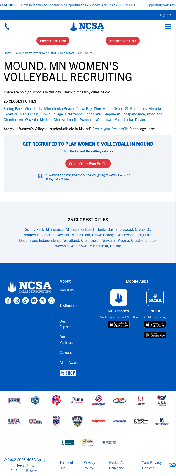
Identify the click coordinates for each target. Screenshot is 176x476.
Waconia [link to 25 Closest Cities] (62, 245)
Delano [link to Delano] (140, 119)
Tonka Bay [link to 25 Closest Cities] (105, 229)
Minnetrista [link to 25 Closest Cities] (55, 229)
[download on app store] (119, 324)
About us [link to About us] (67, 289)
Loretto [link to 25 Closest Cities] (150, 240)
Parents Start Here (53, 41)
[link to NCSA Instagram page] (16, 300)
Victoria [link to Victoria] (155, 108)
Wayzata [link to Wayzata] (31, 119)
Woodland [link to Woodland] (154, 114)
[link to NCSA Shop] (68, 373)
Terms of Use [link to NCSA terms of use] (66, 465)
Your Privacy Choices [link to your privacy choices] (152, 465)
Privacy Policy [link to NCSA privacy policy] (89, 465)
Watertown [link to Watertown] (104, 119)
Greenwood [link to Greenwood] (74, 114)
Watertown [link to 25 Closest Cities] (79, 245)
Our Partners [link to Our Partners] (66, 339)
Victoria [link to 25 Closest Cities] (47, 234)
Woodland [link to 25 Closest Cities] (71, 240)
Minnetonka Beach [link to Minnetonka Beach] (59, 108)
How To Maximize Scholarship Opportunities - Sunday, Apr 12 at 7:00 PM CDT (82, 5)
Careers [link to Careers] (66, 352)
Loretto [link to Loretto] (72, 119)
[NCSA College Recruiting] (87, 26)
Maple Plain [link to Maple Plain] (29, 114)
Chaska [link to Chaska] (59, 119)
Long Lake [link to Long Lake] (93, 114)
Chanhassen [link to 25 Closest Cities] (90, 240)
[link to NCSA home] (30, 286)
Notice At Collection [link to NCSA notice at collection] (117, 465)
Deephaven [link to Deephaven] (111, 114)
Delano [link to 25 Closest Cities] (115, 245)
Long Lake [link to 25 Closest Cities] (144, 234)
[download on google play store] (155, 335)
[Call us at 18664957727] (7, 26)
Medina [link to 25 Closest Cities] (123, 240)
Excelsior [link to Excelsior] (11, 114)
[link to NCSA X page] (42, 300)
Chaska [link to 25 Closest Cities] (137, 240)
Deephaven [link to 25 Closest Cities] (28, 240)
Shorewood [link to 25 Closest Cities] (124, 229)
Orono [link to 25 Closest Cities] (140, 229)
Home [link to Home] (8, 53)
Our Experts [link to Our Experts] (65, 324)
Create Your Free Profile (88, 163)
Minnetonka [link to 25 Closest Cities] (98, 245)
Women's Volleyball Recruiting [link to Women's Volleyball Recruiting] (36, 53)
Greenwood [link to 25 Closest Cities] (126, 234)
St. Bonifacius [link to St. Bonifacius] (136, 108)
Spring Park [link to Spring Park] (13, 108)
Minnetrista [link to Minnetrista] (33, 108)
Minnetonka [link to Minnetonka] (123, 119)
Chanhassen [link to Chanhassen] (13, 119)
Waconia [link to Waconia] (87, 119)
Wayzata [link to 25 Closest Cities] (108, 240)
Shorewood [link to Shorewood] (102, 108)
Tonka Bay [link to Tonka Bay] (84, 108)
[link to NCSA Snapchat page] (51, 300)
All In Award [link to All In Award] (68, 362)
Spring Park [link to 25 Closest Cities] (34, 229)
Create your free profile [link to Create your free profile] (110, 128)
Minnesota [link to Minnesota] (67, 53)
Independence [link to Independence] (133, 114)
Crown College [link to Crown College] (51, 114)
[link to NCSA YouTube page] (34, 300)
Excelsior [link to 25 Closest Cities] (62, 234)
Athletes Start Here (122, 41)
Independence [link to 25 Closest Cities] (50, 240)
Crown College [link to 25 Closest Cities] (103, 234)
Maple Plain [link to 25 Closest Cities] (81, 234)
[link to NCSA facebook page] (8, 300)
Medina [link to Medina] (46, 119)
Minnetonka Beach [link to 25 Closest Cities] (80, 229)
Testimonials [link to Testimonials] (68, 305)
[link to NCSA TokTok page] (25, 300)
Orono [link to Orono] (118, 108)
